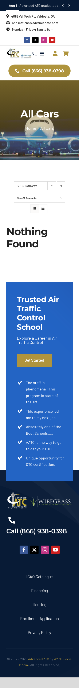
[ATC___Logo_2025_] (19, 50)
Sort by (27, 185)
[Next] (69, 5)
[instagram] (44, 40)
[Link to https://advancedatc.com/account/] (55, 53)
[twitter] (35, 40)
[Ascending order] (61, 185)
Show (26, 198)
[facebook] (27, 40)
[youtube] (52, 40)
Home (30, 128)
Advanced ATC (38, 659)
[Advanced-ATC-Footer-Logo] (39, 493)
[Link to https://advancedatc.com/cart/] (66, 53)
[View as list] (43, 208)
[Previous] (63, 5)
